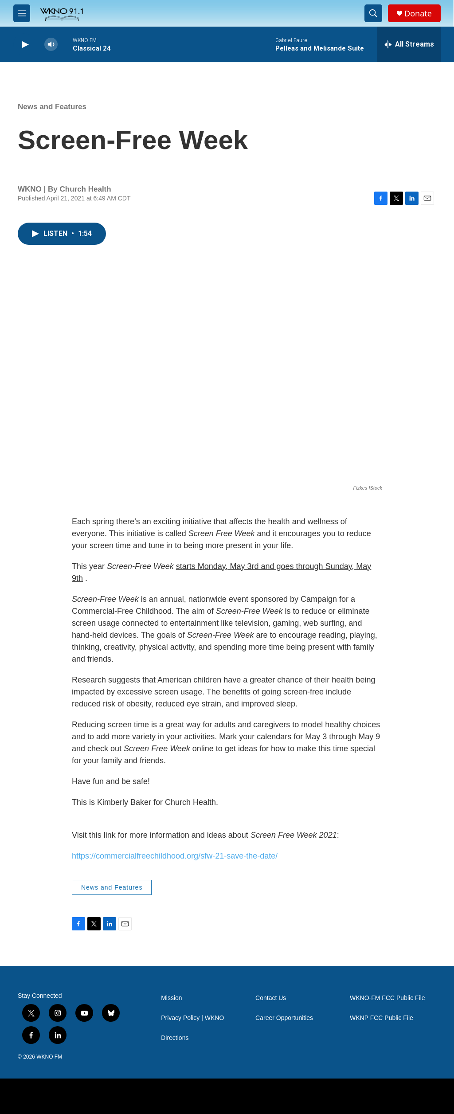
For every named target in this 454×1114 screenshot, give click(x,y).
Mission (171, 998)
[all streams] (409, 44)
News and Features (52, 106)
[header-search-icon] (373, 13)
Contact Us (270, 998)
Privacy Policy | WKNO (192, 1018)
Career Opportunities (284, 1018)
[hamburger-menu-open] (21, 13)
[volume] (51, 45)
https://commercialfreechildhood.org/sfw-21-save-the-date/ (175, 855)
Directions (174, 1038)
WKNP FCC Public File (381, 1018)
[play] (24, 44)
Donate (418, 13)
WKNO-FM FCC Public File (387, 998)
